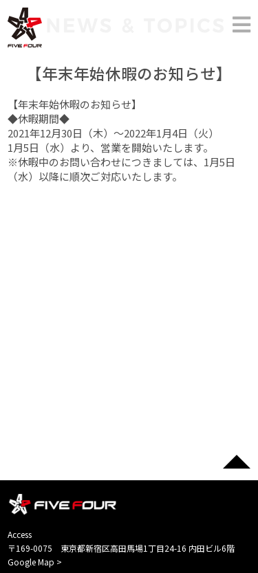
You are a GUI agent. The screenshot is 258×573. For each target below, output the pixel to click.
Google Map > (35, 562)
